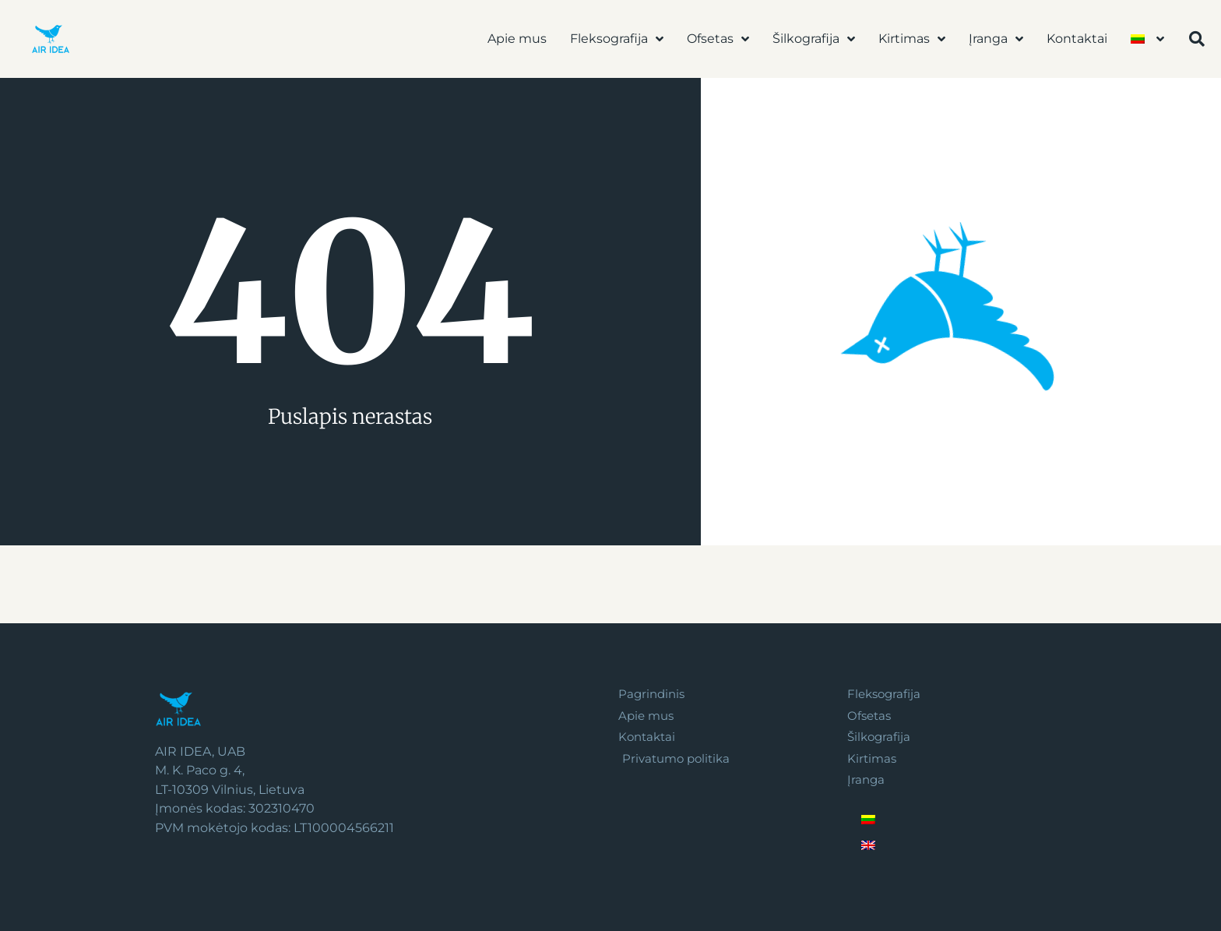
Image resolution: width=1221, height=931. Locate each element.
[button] (1196, 39)
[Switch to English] (955, 849)
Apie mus (517, 38)
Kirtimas (911, 39)
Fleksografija (616, 39)
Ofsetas (718, 39)
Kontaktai (1077, 38)
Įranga (996, 39)
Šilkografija (813, 39)
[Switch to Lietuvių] (955, 824)
